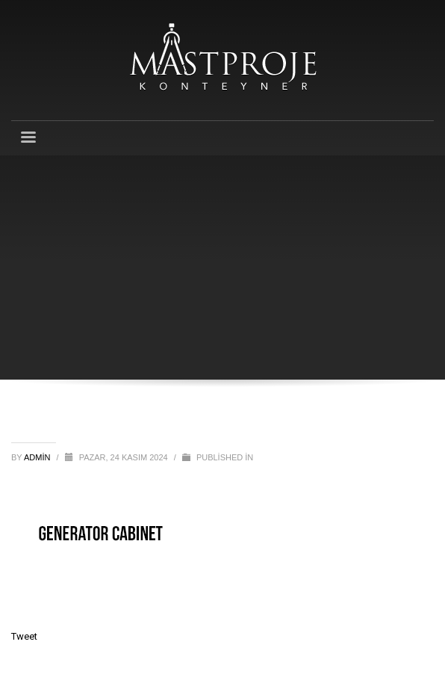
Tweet (24, 636)
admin (38, 457)
